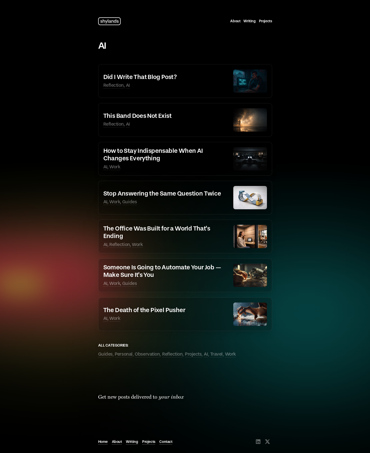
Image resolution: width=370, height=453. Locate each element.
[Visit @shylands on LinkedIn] (258, 441)
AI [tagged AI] (206, 354)
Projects (265, 21)
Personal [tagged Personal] (123, 354)
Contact (165, 442)
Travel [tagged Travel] (216, 354)
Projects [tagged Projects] (193, 354)
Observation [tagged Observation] (147, 354)
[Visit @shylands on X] (267, 441)
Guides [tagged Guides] (105, 354)
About (235, 21)
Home (103, 442)
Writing (249, 21)
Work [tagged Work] (230, 354)
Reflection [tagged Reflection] (172, 354)
